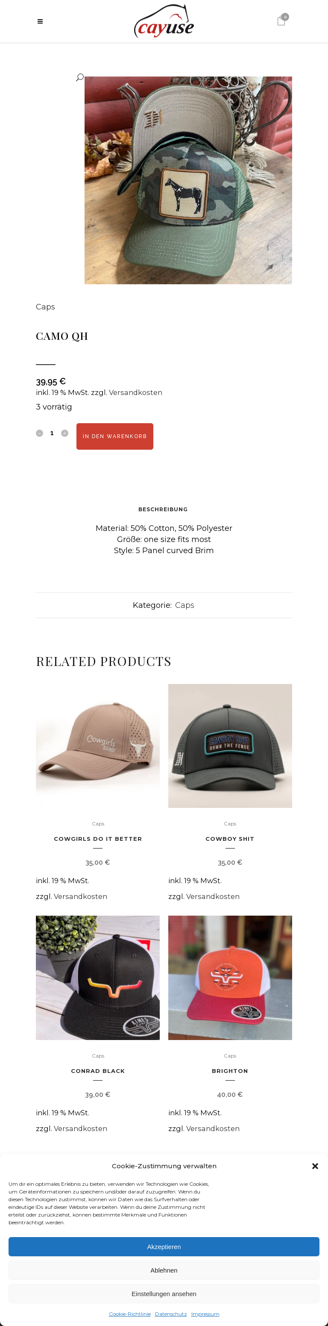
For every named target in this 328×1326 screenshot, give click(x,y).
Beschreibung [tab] (163, 509)
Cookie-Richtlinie (130, 1314)
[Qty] (52, 432)
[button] (315, 1166)
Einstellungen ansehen (164, 1293)
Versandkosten (135, 392)
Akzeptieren (164, 1246)
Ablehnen (163, 1270)
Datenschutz (171, 1314)
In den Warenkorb (115, 436)
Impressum (205, 1314)
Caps (45, 307)
